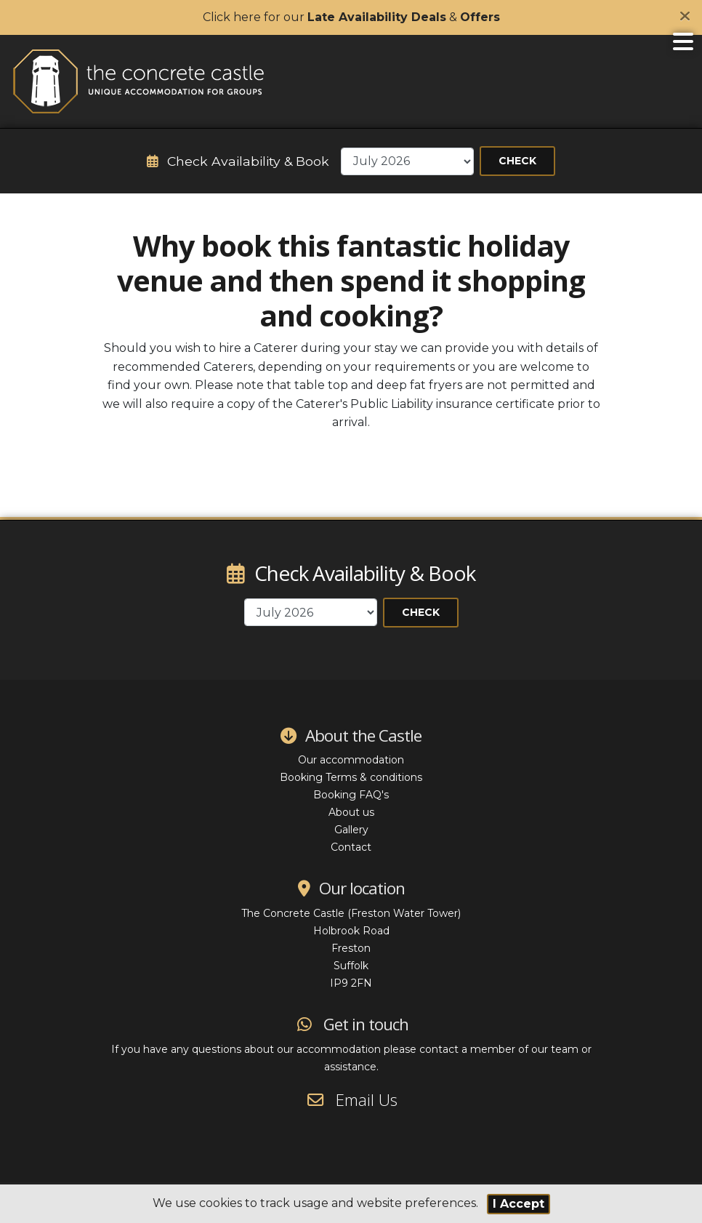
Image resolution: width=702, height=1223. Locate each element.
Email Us (351, 1099)
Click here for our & (351, 17)
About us (351, 812)
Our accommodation (351, 759)
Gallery (351, 829)
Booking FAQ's (351, 794)
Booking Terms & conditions (351, 777)
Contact (351, 847)
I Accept (518, 1204)
